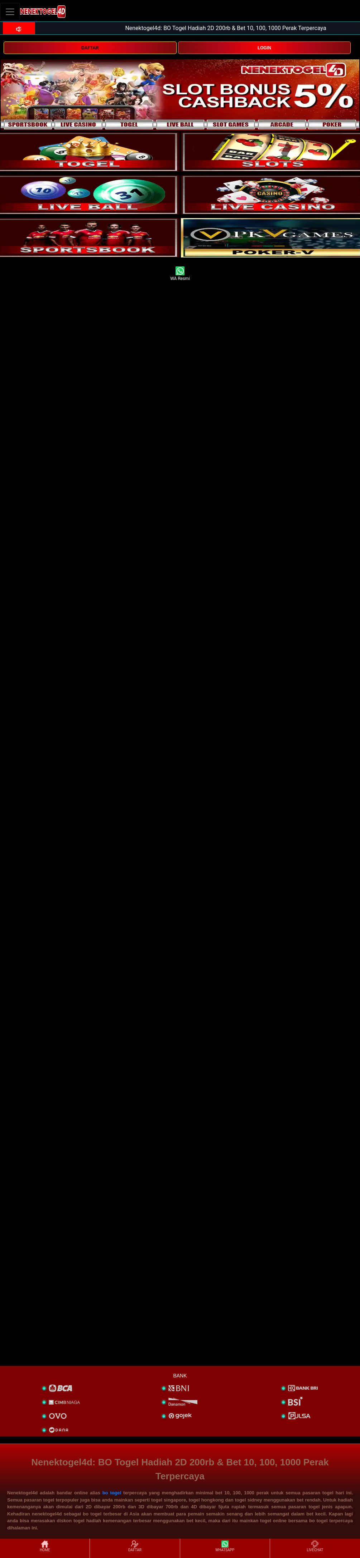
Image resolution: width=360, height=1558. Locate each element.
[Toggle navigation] (10, 11)
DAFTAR (90, 47)
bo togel (111, 1492)
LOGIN (264, 47)
